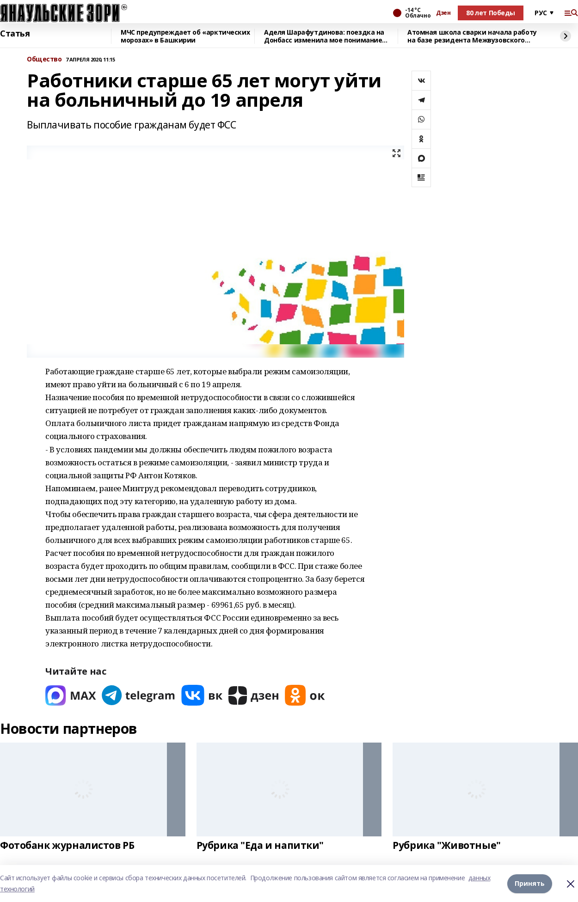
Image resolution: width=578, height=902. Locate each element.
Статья (15, 34)
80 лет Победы (490, 12)
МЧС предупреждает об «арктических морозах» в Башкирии (185, 36)
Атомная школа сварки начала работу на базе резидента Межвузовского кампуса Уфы (472, 36)
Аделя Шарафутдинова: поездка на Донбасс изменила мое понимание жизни (324, 36)
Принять (530, 883)
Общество (44, 59)
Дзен (443, 13)
